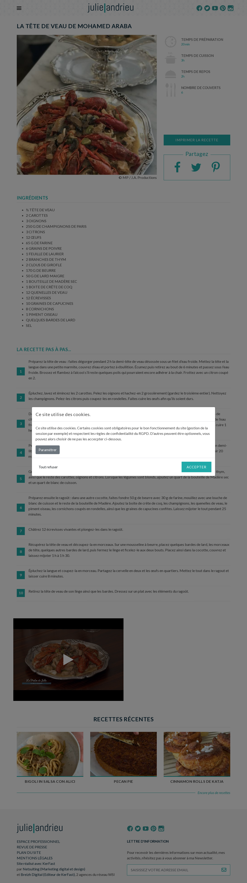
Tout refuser (48, 467)
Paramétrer (48, 449)
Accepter (196, 467)
